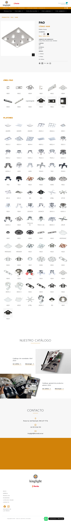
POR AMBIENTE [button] (60, 11)
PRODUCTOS (13, 8)
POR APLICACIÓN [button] (31, 11)
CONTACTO (42, 8)
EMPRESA (5, 8)
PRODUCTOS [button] (8, 11)
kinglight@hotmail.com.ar (35, 432)
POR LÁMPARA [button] (46, 11)
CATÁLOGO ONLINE (32, 8)
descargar (29, 364)
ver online (17, 364)
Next (33, 54)
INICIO (4, 491)
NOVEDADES (21, 8)
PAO (12, 17)
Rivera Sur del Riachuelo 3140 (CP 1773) (35, 419)
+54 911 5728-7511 (35, 426)
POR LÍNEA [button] (18, 11)
